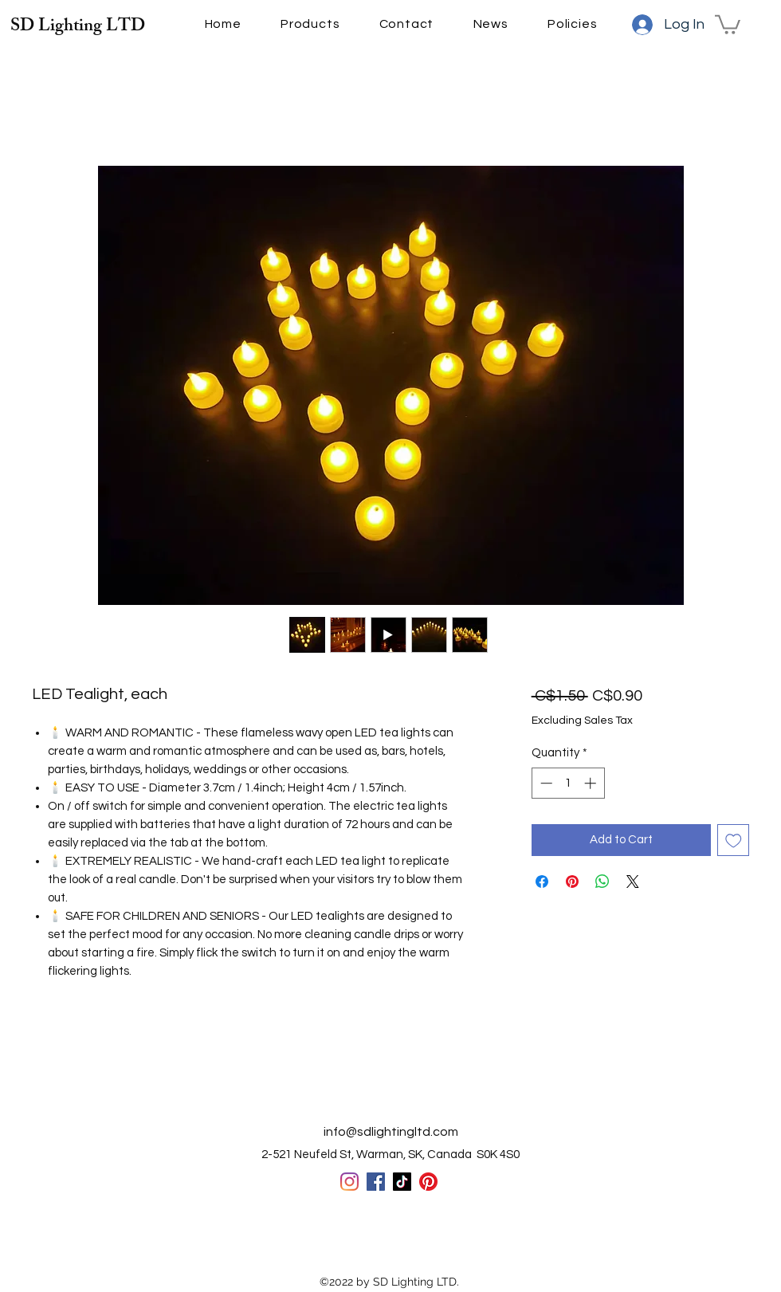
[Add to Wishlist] (733, 840)
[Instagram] (349, 1181)
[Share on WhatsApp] (602, 881)
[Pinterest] (428, 1181)
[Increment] (591, 783)
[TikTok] (402, 1181)
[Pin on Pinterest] (572, 881)
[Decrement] (544, 783)
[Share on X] (632, 881)
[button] (727, 23)
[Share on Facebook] (541, 881)
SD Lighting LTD (77, 27)
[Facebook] (376, 1181)
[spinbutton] (568, 783)
